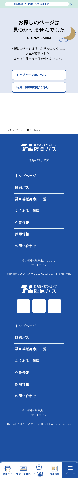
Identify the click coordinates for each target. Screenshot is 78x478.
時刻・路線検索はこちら (32, 87)
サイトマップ (39, 264)
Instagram (39, 306)
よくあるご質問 (27, 211)
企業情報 (22, 222)
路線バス (22, 187)
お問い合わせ (25, 246)
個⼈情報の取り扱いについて (39, 260)
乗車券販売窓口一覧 (31, 199)
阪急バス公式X (39, 160)
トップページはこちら (31, 74)
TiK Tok (54, 306)
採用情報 (22, 234)
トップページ (25, 176)
